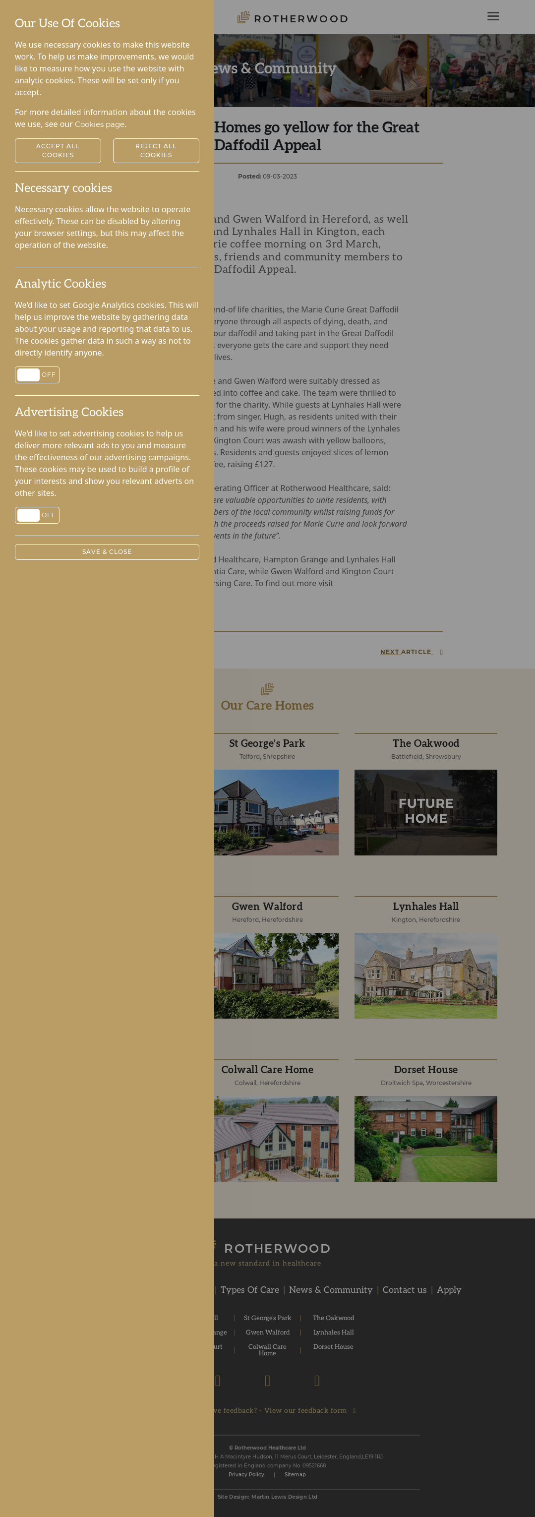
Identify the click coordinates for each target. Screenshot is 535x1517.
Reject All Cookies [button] (156, 150)
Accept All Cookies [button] (57, 150)
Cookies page (99, 124)
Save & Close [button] (107, 551)
